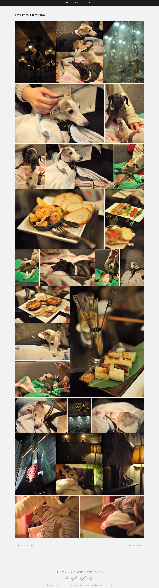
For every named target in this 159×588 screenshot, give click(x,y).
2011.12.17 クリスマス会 (25, 545)
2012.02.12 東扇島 (136, 545)
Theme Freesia (90, 585)
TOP (66, 3)
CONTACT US (86, 3)
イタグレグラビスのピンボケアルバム (79, 572)
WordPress (108, 585)
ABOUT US (75, 3)
